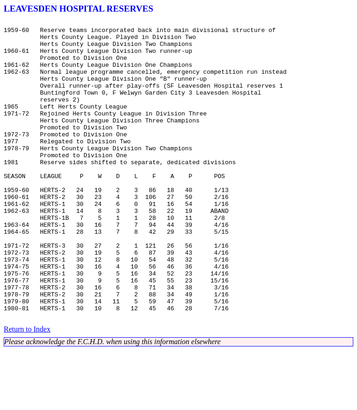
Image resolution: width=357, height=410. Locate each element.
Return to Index (27, 389)
